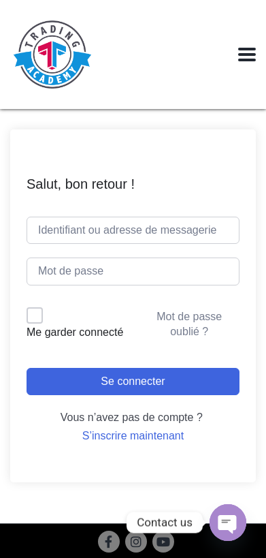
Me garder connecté (75, 332)
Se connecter (133, 381)
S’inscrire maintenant (133, 435)
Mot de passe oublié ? (189, 324)
